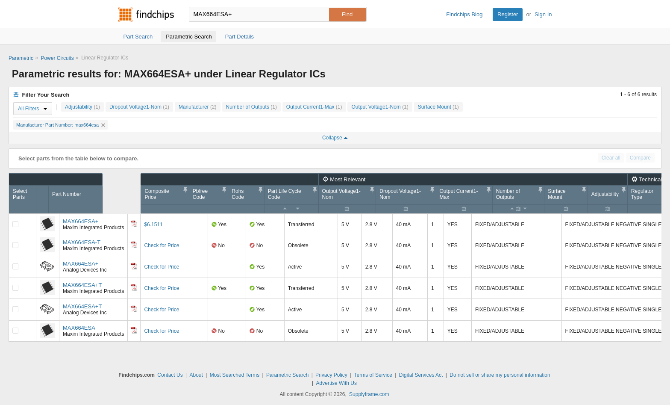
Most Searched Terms (235, 375)
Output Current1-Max (314, 107)
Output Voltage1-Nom (379, 107)
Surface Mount (438, 107)
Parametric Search (287, 375)
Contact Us (169, 375)
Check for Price (161, 245)
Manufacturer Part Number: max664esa (60, 124)
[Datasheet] (134, 223)
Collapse (335, 138)
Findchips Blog (464, 14)
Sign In (543, 14)
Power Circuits (57, 58)
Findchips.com (146, 14)
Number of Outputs (251, 107)
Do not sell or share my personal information (500, 375)
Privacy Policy (331, 375)
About (196, 375)
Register (507, 14)
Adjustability (82, 107)
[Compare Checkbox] (15, 224)
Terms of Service (373, 375)
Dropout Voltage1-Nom (139, 107)
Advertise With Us (336, 383)
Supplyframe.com (369, 394)
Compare (640, 158)
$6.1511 (153, 225)
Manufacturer (198, 107)
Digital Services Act (421, 375)
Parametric (21, 58)
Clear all (611, 158)
